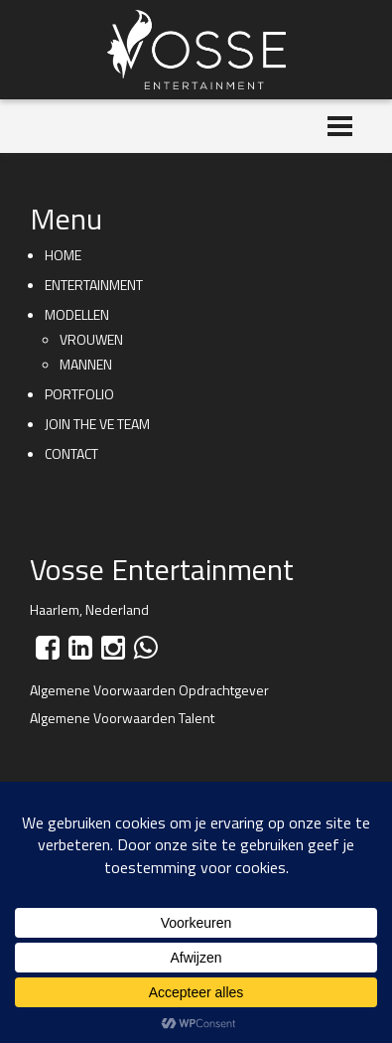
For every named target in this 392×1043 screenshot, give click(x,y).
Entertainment (94, 284)
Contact (71, 453)
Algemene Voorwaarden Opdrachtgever (149, 689)
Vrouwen (91, 339)
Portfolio (79, 393)
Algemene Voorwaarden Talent (122, 717)
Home (63, 254)
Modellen (77, 314)
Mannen (86, 364)
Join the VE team (97, 423)
